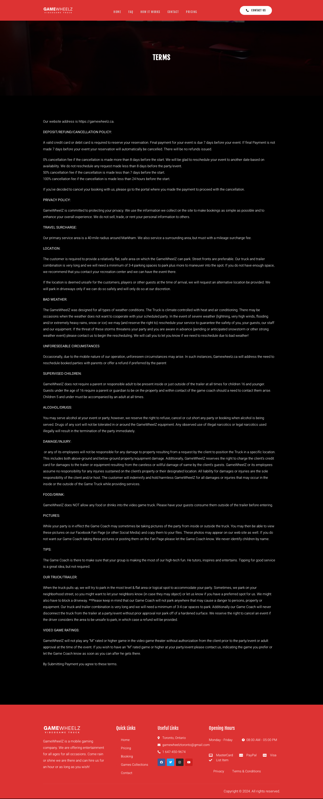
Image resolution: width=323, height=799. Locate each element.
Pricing (192, 12)
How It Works (150, 12)
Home (117, 12)
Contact (173, 12)
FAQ (130, 12)
